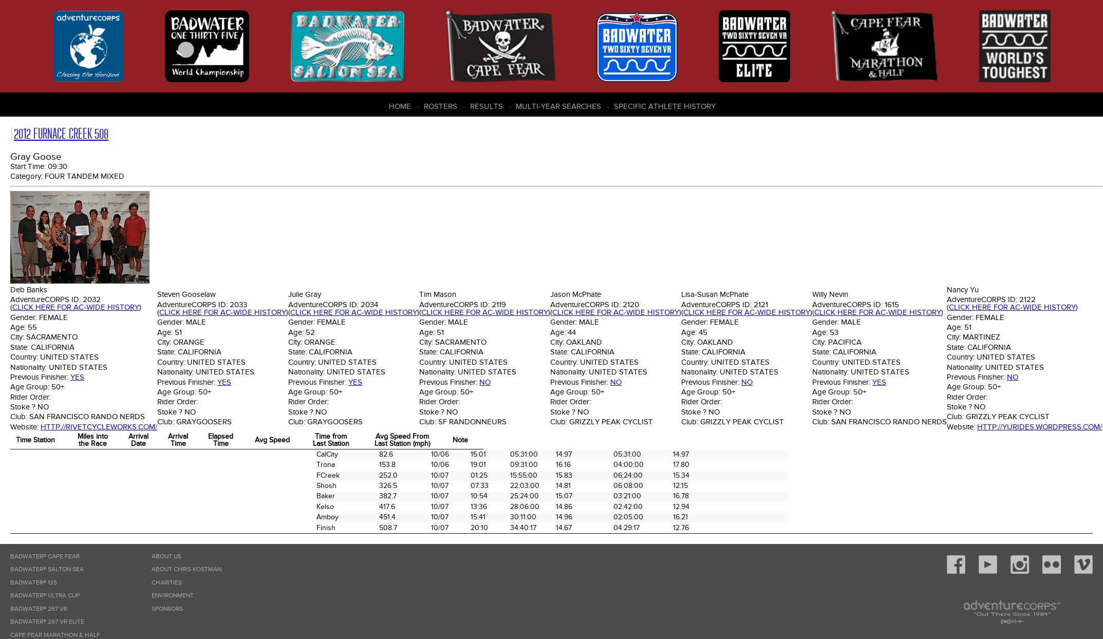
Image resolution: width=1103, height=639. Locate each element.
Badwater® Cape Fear (45, 556)
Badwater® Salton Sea (47, 569)
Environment (173, 595)
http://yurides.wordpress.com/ (1039, 426)
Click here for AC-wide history (75, 307)
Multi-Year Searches (558, 106)
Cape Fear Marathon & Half (55, 635)
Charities (167, 582)
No (485, 382)
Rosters (440, 106)
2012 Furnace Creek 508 (61, 133)
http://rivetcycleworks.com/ (99, 426)
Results (486, 106)
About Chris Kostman (186, 569)
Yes (77, 377)
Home (400, 106)
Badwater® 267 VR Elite (47, 621)
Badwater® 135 (33, 582)
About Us (166, 556)
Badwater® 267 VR (38, 609)
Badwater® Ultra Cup (45, 595)
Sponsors (167, 609)
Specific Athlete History (665, 106)
